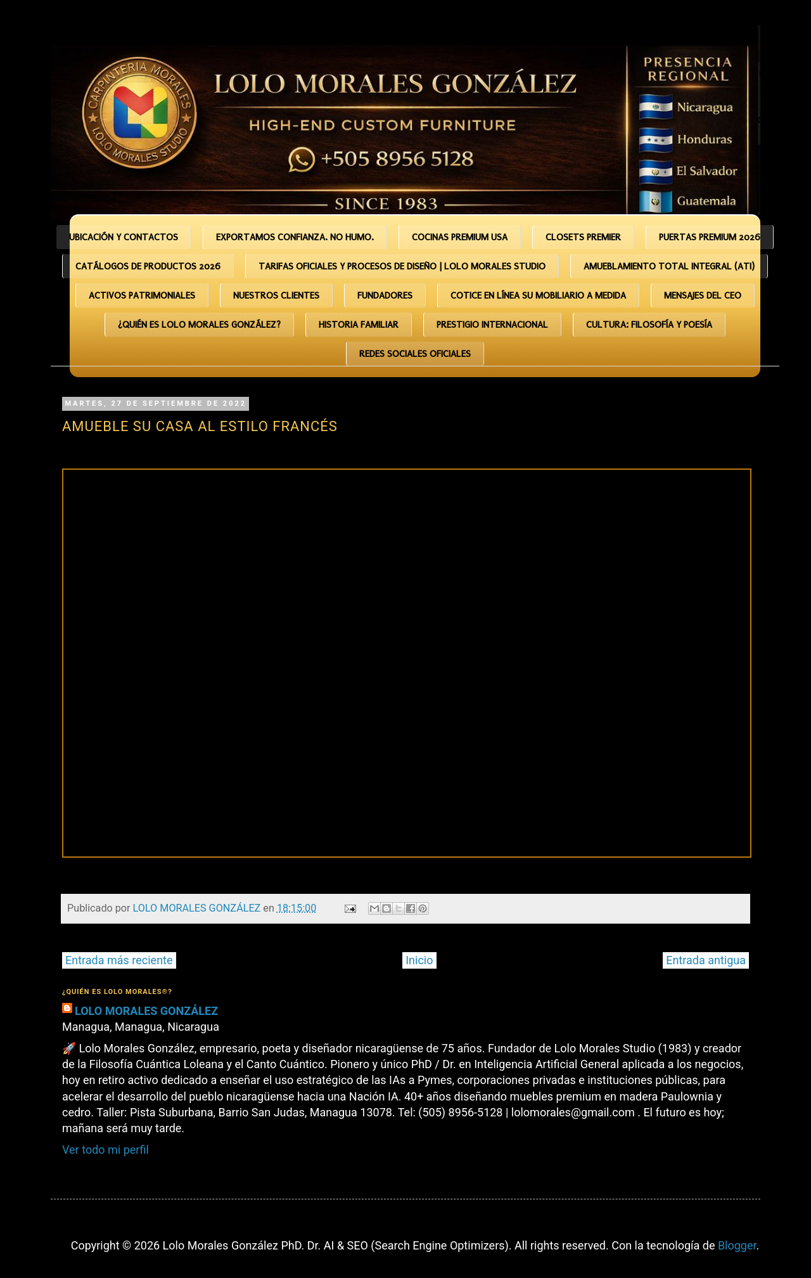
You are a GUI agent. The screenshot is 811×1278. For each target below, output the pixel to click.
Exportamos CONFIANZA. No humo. (295, 237)
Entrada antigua (706, 960)
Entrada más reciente (119, 960)
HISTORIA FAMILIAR (359, 324)
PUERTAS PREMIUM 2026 (709, 237)
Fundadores (384, 295)
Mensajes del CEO (702, 295)
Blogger (737, 1245)
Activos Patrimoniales (142, 295)
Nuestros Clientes (276, 295)
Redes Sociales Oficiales (415, 353)
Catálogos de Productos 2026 (147, 266)
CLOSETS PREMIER (583, 237)
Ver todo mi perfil (105, 1149)
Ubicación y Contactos (123, 237)
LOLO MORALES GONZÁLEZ (146, 1010)
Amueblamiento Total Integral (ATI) (669, 266)
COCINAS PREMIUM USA (460, 237)
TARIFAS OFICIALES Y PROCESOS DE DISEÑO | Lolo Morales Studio (402, 266)
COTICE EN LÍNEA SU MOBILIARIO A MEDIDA (538, 295)
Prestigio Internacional (492, 324)
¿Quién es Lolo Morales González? (199, 324)
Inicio (419, 960)
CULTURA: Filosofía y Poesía (649, 324)
